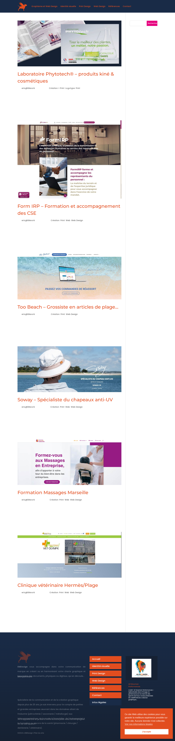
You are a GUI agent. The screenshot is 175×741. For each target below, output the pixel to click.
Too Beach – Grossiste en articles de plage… (68, 307)
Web (68, 220)
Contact (97, 695)
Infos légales (99, 702)
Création (55, 220)
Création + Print (56, 88)
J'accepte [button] (146, 732)
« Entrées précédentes (32, 627)
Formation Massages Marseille (53, 492)
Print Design (98, 673)
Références (98, 688)
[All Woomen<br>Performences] (142, 668)
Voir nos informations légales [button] (139, 724)
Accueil (96, 659)
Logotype (70, 88)
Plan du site (39, 734)
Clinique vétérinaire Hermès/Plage (58, 585)
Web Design (77, 220)
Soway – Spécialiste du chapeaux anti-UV (65, 400)
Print (78, 88)
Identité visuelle (101, 666)
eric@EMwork (28, 88)
